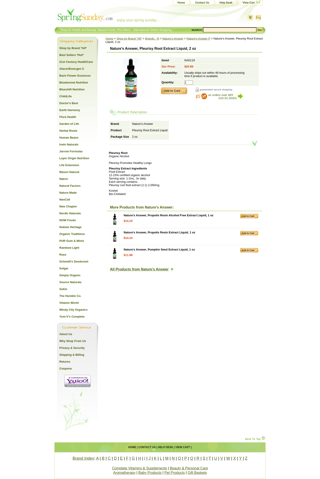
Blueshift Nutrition (71, 89)
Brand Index (83, 458)
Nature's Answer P (198, 38)
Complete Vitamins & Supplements (139, 468)
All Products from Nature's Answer (142, 269)
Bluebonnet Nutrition (73, 82)
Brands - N (152, 38)
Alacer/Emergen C (71, 68)
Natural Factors (69, 185)
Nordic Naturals (70, 213)
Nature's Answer (172, 38)
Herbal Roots (68, 130)
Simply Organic (69, 275)
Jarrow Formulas (71, 151)
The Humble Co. (70, 296)
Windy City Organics (73, 309)
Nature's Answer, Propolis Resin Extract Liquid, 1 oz (159, 232)
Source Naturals (70, 282)
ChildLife (65, 96)
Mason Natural (69, 172)
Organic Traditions (72, 234)
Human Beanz (68, 137)
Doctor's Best (68, 103)
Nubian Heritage (70, 227)
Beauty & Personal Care (189, 468)
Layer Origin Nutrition (74, 158)
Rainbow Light (69, 247)
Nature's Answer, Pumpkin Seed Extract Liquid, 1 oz (159, 249)
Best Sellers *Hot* (71, 55)
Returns (64, 361)
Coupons (65, 368)
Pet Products (174, 473)
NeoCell (64, 199)
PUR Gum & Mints (71, 240)
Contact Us (202, 2)
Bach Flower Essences (75, 75)
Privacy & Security (72, 348)
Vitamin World (69, 302)
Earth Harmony (69, 110)
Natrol (63, 179)
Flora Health (67, 117)
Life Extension (69, 165)
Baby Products (150, 473)
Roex (62, 254)
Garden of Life (69, 123)
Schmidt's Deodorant (73, 261)
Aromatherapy (124, 473)
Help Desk (226, 2)
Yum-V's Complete (72, 316)
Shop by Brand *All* (129, 38)
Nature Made (68, 192)
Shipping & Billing (71, 354)
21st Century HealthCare (76, 62)
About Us (65, 334)
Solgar (63, 268)
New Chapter (68, 206)
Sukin (63, 289)
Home (181, 2)
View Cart (249, 2)
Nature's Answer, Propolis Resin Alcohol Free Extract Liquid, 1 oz (169, 215)
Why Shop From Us (72, 341)
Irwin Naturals (68, 144)
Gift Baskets (197, 473)
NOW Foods (67, 220)
